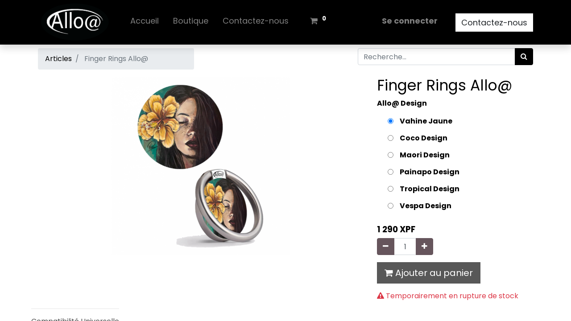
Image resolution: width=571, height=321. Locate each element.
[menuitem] (144, 22)
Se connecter (410, 20)
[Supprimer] (385, 246)
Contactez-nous (494, 22)
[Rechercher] (524, 56)
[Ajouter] (424, 246)
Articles (58, 59)
